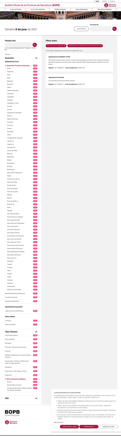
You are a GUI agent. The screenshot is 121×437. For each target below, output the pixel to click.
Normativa (21, 343)
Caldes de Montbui (22, 91)
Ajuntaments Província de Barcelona (22, 66)
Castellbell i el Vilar (22, 103)
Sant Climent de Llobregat (22, 217)
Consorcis (21, 321)
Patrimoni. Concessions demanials (21, 347)
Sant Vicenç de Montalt (22, 239)
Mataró (22, 160)
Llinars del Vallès (22, 151)
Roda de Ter (22, 204)
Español (105, 1)
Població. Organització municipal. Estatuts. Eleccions (21, 356)
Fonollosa (22, 122)
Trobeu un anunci (60, 9)
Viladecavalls (22, 286)
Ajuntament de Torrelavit (56, 77)
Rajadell (22, 195)
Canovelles (22, 94)
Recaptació (21, 367)
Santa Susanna (22, 258)
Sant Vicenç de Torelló (22, 242)
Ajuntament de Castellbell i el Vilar (59, 57)
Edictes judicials (21, 339)
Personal (21, 351)
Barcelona (22, 84)
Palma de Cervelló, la (22, 179)
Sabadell (22, 211)
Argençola (22, 72)
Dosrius (22, 109)
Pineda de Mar (22, 185)
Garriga (22, 128)
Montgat (22, 166)
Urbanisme (21, 375)
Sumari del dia (81, 29)
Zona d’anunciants (82, 9)
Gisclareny (22, 132)
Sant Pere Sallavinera (22, 230)
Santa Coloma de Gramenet (22, 245)
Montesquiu (22, 163)
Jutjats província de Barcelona (21, 311)
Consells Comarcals (21, 297)
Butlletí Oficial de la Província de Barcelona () (32, 5)
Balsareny (22, 81)
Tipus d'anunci (21, 332)
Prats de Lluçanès (22, 192)
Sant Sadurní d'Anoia (22, 233)
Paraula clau (10, 41)
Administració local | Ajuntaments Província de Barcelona (85, 45)
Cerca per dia (94, 25)
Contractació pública (21, 335)
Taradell (22, 264)
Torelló (22, 277)
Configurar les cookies (108, 426)
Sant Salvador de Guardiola (22, 236)
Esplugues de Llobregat (22, 113)
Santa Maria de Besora (22, 255)
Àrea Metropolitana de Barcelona (21, 293)
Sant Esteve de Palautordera (22, 223)
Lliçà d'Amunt (22, 147)
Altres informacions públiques (22, 379)
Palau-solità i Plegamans (22, 173)
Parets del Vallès (22, 182)
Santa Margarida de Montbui (22, 252)
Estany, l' (22, 116)
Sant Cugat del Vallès (22, 220)
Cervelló (22, 106)
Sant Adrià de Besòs (22, 214)
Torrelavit (22, 280)
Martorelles (22, 157)
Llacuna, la (22, 141)
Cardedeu (22, 100)
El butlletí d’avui (15, 9)
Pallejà (22, 176)
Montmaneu (22, 170)
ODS (21, 398)
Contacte (112, 1)
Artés (22, 75)
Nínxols (22, 382)
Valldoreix (22, 283)
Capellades (22, 97)
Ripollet (22, 198)
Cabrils (22, 87)
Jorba (22, 135)
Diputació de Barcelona (21, 301)
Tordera (22, 274)
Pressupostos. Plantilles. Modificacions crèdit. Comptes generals (21, 362)
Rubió (22, 207)
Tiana (22, 271)
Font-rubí (22, 125)
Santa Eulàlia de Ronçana (22, 249)
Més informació (58, 422)
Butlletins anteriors (38, 9)
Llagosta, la (22, 144)
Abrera (22, 68)
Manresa (22, 154)
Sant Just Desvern (22, 226)
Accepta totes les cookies (69, 426)
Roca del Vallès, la (22, 201)
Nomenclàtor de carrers (22, 385)
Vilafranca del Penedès (22, 290)
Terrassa (22, 267)
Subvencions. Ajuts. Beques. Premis (21, 371)
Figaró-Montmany (22, 119)
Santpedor (22, 261)
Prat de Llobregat (22, 188)
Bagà (22, 78)
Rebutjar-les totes (89, 426)
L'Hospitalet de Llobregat (22, 138)
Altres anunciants (21, 325)
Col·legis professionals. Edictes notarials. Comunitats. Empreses (22, 389)
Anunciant (21, 58)
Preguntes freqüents (104, 9)
